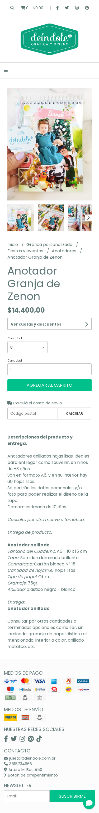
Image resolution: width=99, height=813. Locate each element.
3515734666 (18, 763)
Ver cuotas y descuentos (36, 324)
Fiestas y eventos (25, 251)
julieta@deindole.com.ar (29, 758)
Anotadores (64, 251)
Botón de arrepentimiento (31, 775)
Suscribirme (72, 796)
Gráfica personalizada (49, 244)
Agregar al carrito (49, 385)
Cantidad (14, 338)
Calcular (74, 413)
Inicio (13, 244)
